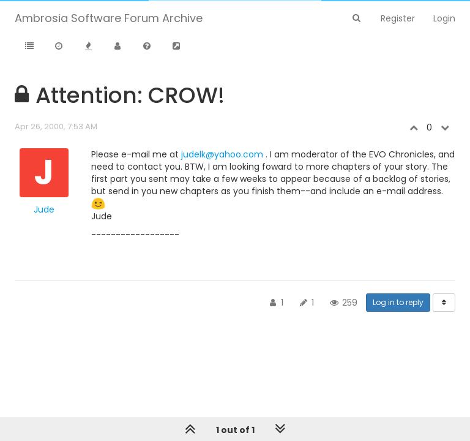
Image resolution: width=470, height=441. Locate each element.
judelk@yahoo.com (222, 154)
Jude (44, 209)
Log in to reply (398, 302)
